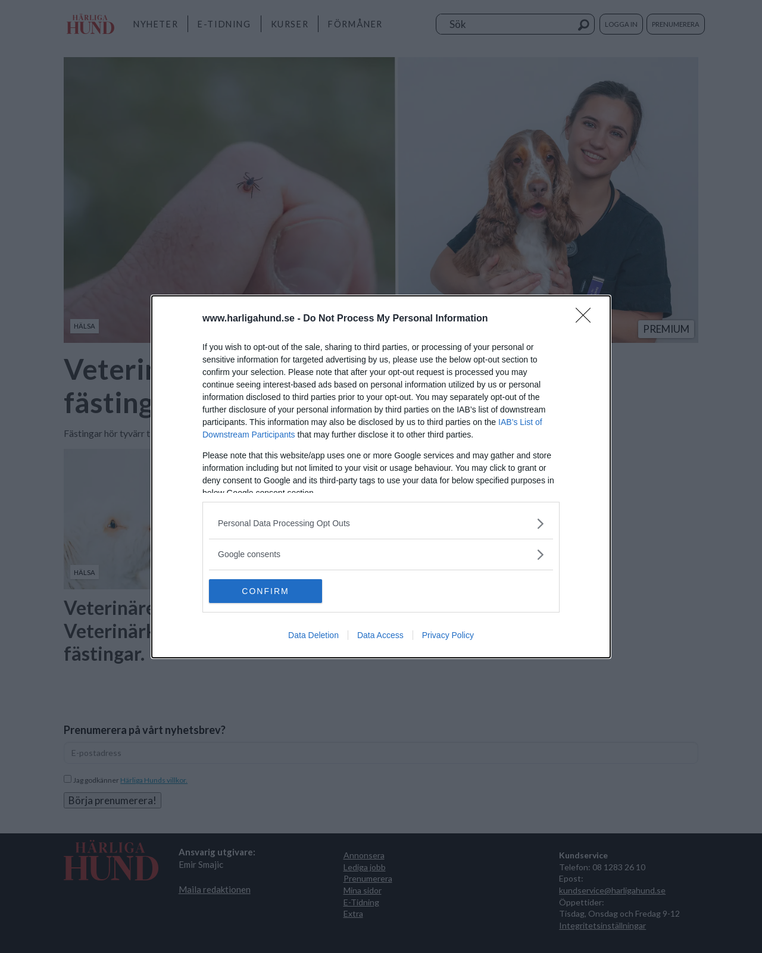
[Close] (587, 319)
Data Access (380, 635)
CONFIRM (265, 591)
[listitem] (381, 523)
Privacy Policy (448, 635)
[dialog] (381, 477)
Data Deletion (313, 635)
